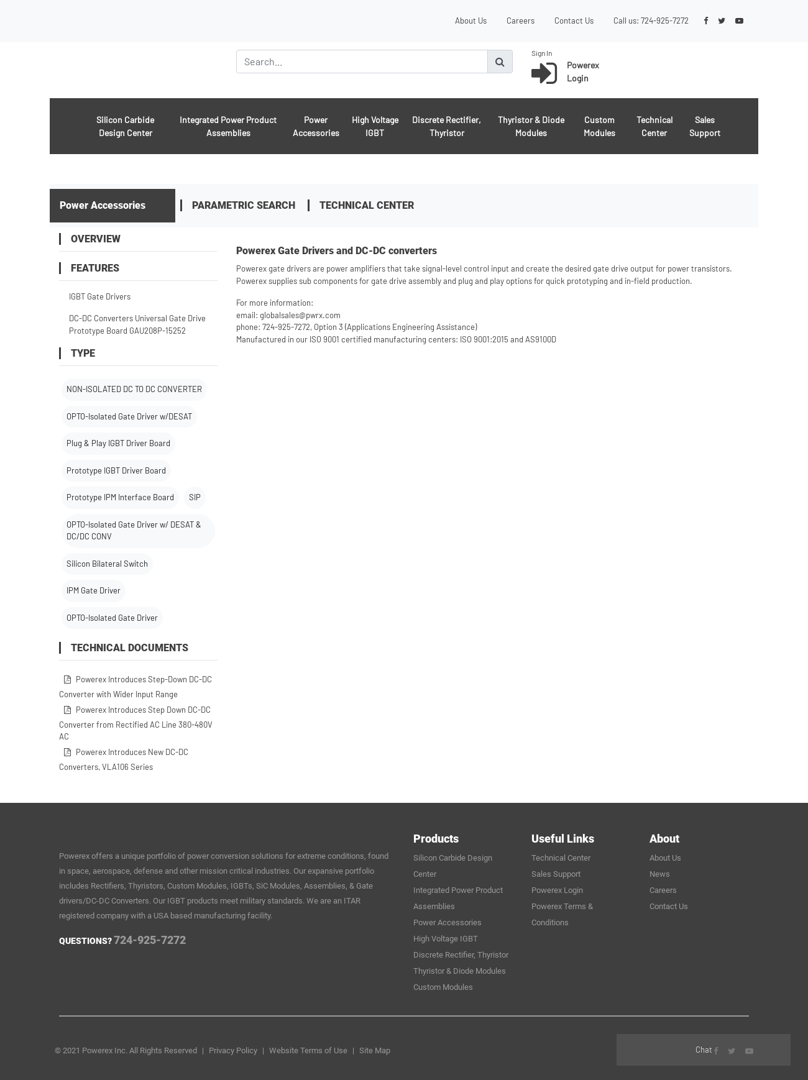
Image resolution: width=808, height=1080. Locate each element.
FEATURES (89, 268)
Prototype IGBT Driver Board (116, 470)
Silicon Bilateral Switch (107, 564)
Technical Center (654, 126)
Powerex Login (557, 890)
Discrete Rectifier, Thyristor (446, 126)
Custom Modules (599, 126)
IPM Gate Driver (94, 590)
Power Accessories (316, 126)
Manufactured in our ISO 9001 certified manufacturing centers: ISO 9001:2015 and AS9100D (396, 339)
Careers (521, 20)
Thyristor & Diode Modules (531, 126)
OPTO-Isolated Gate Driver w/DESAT (129, 416)
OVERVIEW (90, 239)
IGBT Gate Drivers (100, 296)
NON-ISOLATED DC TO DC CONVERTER (134, 389)
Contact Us (574, 20)
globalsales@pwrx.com (300, 315)
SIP (195, 497)
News (660, 874)
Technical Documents (123, 648)
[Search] (362, 61)
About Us (471, 20)
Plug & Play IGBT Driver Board (118, 443)
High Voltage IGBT (375, 126)
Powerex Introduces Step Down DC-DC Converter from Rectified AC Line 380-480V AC (136, 723)
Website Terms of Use (308, 1050)
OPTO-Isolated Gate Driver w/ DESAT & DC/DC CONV (134, 530)
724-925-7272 (665, 20)
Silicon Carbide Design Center (125, 126)
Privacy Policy (233, 1050)
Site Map (374, 1050)
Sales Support (704, 126)
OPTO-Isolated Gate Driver (112, 618)
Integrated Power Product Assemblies (228, 126)
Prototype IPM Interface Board (120, 497)
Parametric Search (243, 205)
